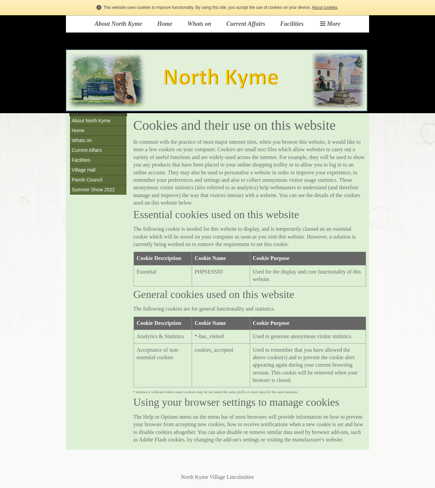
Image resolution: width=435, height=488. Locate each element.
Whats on (199, 23)
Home (164, 23)
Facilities (291, 23)
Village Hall (83, 170)
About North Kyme (118, 23)
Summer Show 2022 (93, 189)
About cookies (324, 7)
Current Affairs (245, 23)
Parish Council (87, 179)
